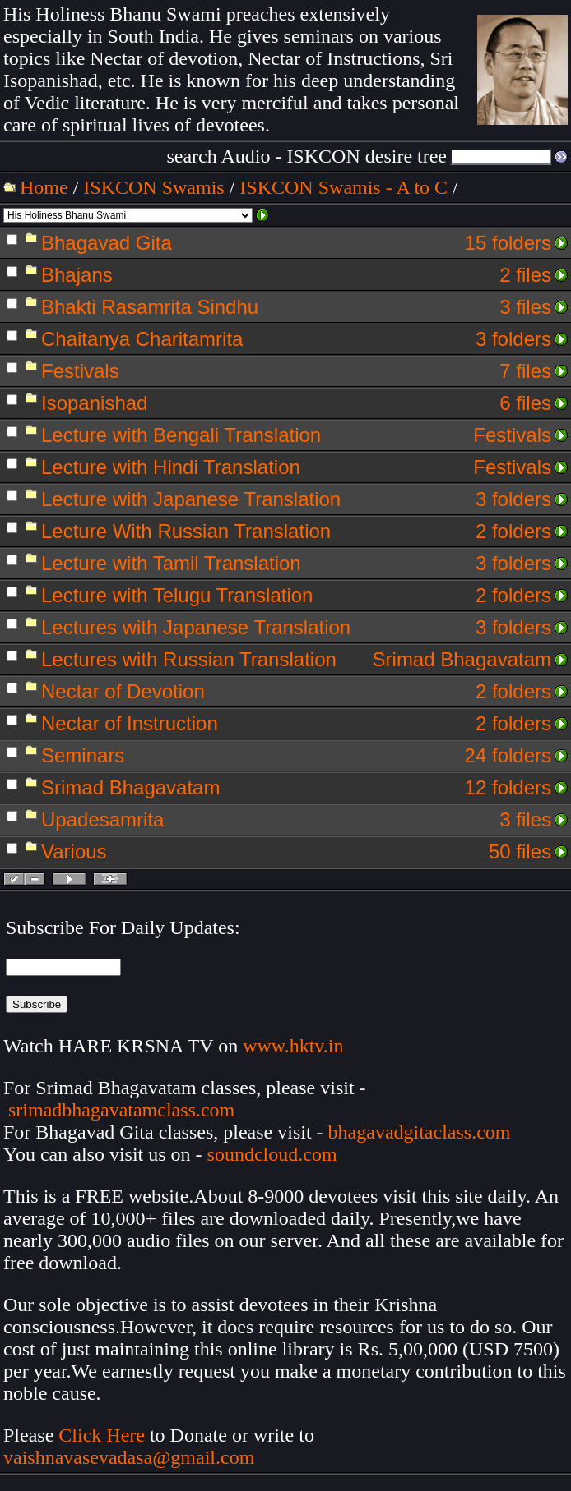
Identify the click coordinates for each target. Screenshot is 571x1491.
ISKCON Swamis (153, 187)
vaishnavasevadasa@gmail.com (131, 1457)
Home (44, 187)
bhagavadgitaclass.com (419, 1132)
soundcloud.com (272, 1154)
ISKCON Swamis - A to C (343, 187)
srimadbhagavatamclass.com (121, 1110)
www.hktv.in (293, 1045)
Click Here (101, 1435)
